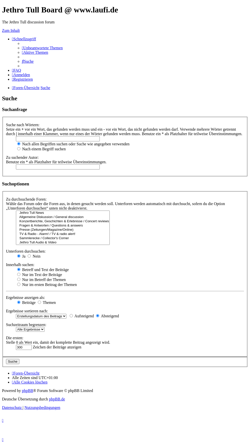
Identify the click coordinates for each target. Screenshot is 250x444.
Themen (47, 302)
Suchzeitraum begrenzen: (26, 325)
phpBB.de (57, 399)
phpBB (27, 390)
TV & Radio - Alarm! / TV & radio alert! (62, 234)
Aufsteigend (82, 316)
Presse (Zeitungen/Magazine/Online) (62, 230)
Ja (21, 256)
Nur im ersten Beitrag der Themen (47, 284)
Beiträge (26, 302)
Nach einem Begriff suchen (41, 149)
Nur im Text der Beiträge (39, 275)
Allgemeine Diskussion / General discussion (62, 217)
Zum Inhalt (11, 30)
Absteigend (107, 316)
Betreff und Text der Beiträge (43, 270)
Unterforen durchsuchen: (26, 251)
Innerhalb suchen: (20, 265)
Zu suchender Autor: (22, 157)
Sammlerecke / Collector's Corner (62, 238)
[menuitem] (42, 48)
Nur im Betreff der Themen (41, 280)
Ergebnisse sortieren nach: (27, 311)
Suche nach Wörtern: (23, 125)
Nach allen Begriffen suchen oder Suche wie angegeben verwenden (73, 144)
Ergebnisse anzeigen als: (25, 297)
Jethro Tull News (62, 213)
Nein (34, 256)
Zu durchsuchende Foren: (26, 199)
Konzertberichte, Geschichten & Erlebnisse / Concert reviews (62, 221)
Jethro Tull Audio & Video (62, 242)
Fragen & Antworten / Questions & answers (62, 225)
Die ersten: (14, 338)
